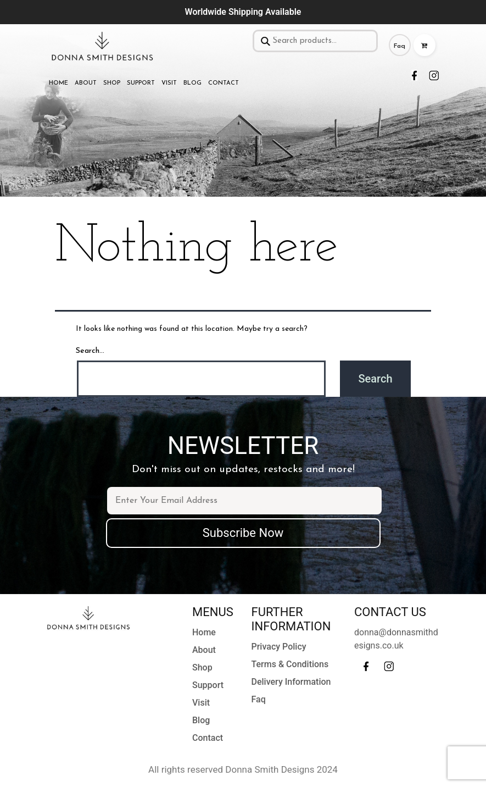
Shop (111, 83)
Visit (169, 83)
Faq (399, 46)
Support (141, 83)
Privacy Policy (279, 646)
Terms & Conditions (290, 664)
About (86, 83)
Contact (223, 83)
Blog (192, 83)
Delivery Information (291, 682)
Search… (90, 351)
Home (58, 83)
